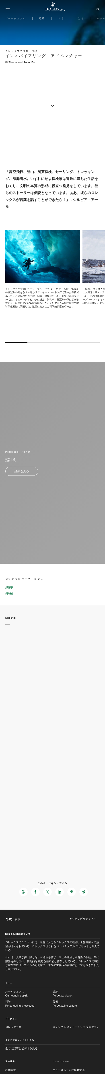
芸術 (76, 1004)
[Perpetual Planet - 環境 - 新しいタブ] (21, 471)
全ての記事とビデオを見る (21, 1048)
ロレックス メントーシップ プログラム (76, 1027)
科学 (29, 1004)
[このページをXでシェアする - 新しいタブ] (47, 892)
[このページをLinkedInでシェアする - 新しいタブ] (59, 892)
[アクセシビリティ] (82, 918)
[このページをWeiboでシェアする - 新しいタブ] (83, 892)
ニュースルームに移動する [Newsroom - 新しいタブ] (69, 1070)
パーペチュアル (29, 994)
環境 (76, 994)
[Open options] (42, 271)
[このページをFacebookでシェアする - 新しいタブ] (35, 892)
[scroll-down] (52, 105)
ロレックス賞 (13, 1027)
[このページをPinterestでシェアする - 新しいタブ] (71, 892)
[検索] (97, 9)
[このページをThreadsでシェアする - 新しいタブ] (23, 892)
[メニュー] (7, 9)
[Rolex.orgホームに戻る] (52, 6)
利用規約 (10, 1070)
